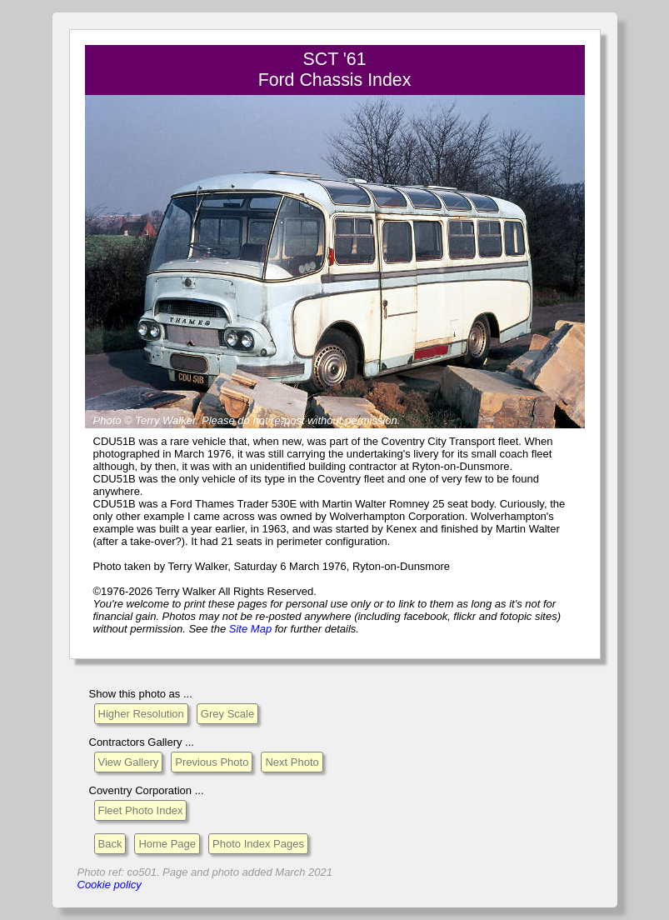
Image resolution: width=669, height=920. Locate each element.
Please (218, 420)
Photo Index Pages (258, 844)
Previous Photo (211, 762)
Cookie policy (109, 884)
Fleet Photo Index (140, 810)
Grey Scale (227, 714)
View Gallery (128, 762)
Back (110, 844)
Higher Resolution (141, 714)
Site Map (250, 628)
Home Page (167, 844)
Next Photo (291, 762)
